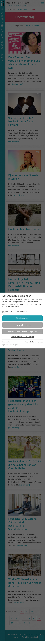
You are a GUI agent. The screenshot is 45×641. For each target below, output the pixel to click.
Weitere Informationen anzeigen (22, 337)
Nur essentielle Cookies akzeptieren (22, 331)
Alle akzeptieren (22, 318)
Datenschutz (29, 342)
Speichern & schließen (23, 325)
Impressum (39, 342)
